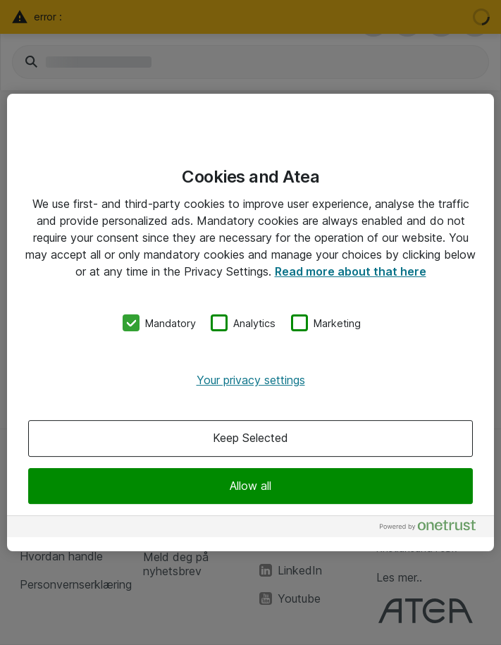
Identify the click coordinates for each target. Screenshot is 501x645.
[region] (250, 323)
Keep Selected (250, 438)
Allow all (250, 486)
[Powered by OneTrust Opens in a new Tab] (433, 528)
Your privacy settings (251, 380)
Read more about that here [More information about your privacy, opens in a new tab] (350, 271)
